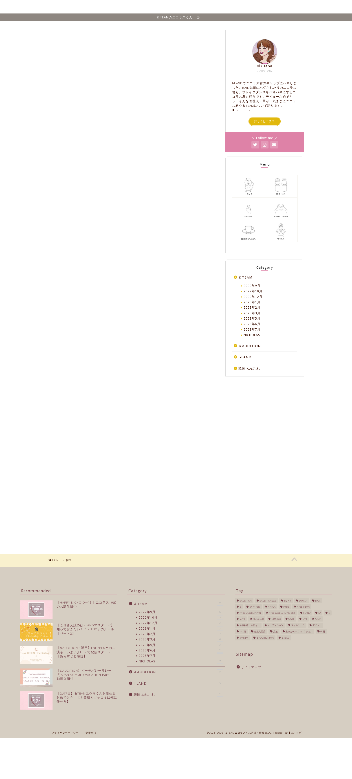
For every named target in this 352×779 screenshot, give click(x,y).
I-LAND (247, 7)
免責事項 (91, 749)
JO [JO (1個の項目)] (319, 613)
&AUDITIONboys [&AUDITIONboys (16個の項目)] (268, 600)
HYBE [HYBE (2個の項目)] (286, 607)
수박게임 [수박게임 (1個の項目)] (244, 637)
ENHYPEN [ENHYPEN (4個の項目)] (254, 607)
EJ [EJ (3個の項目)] (241, 607)
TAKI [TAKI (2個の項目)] (304, 619)
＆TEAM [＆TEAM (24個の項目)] (286, 637)
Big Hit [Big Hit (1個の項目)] (287, 600)
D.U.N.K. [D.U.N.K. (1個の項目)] (303, 600)
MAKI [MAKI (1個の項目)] (242, 619)
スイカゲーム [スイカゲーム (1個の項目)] (298, 625)
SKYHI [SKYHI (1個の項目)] (291, 619)
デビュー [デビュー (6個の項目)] (316, 625)
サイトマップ (251, 667)
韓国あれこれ (271, 7)
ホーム (149, 7)
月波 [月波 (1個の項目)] (275, 631)
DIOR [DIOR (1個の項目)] (317, 600)
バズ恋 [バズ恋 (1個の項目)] (243, 631)
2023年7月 (252, 329)
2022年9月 (252, 285)
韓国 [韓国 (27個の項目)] (322, 631)
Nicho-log (55, 6)
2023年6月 (252, 324)
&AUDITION (221, 7)
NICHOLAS (172, 7)
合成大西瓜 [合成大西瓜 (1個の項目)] (259, 631)
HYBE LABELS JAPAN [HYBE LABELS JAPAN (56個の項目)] (250, 613)
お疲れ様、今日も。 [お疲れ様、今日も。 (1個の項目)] (250, 625)
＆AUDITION (249, 345)
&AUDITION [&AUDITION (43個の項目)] (246, 600)
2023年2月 (252, 307)
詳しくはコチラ (264, 121)
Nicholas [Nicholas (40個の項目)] (276, 619)
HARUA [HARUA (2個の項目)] (271, 607)
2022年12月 (253, 296)
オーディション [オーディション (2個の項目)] (275, 625)
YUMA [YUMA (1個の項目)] (318, 619)
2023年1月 (252, 302)
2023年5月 (252, 318)
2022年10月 (253, 291)
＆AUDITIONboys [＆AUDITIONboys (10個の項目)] (265, 637)
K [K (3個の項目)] (329, 613)
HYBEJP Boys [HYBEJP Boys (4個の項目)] (303, 607)
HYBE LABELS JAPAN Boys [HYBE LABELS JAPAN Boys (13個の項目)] (282, 613)
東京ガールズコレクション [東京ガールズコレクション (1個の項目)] (299, 631)
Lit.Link (244, 110)
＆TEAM (196, 7)
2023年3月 (252, 313)
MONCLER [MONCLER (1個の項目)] (258, 619)
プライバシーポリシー (65, 749)
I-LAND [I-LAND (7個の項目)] (306, 613)
